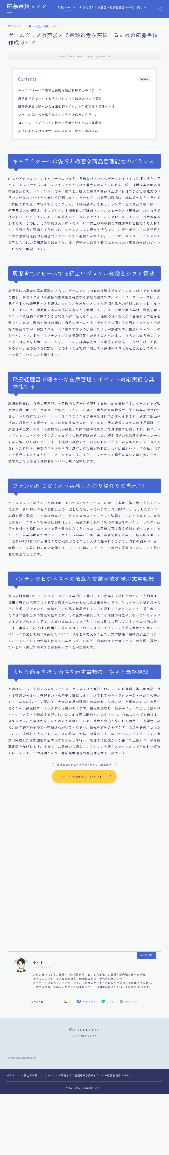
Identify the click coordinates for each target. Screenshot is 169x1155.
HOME (10, 1102)
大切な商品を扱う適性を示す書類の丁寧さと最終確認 (58, 131)
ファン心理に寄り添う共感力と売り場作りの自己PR (57, 114)
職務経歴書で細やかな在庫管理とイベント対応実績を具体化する (66, 106)
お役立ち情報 (39, 26)
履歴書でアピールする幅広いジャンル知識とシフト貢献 (60, 98)
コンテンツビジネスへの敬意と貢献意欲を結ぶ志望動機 (60, 122)
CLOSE (144, 79)
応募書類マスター (30, 9)
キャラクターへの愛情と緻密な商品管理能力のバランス (60, 90)
